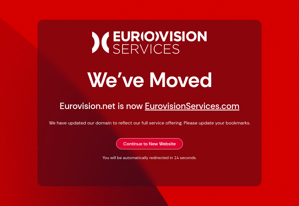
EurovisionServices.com (192, 106)
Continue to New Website (149, 144)
